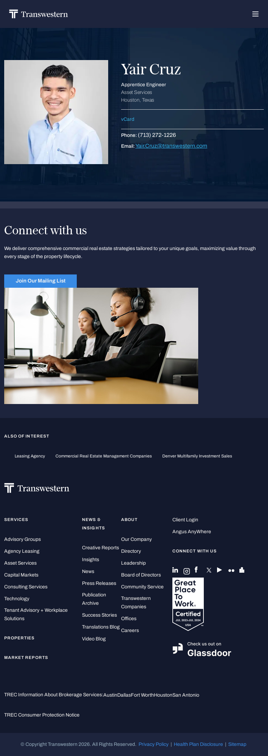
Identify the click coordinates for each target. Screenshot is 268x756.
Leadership (133, 563)
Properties (19, 638)
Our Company (136, 539)
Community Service (142, 586)
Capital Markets (21, 575)
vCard (127, 119)
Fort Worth (142, 695)
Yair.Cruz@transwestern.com (171, 146)
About (129, 519)
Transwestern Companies (136, 602)
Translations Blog (101, 627)
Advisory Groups (22, 539)
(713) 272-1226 (157, 135)
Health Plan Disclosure (198, 744)
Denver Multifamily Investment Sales (197, 456)
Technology (16, 598)
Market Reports (26, 657)
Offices (128, 618)
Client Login (185, 519)
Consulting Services (25, 586)
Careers (130, 630)
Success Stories (99, 615)
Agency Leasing (21, 551)
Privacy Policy (154, 744)
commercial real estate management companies (103, 456)
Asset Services (20, 563)
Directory (131, 551)
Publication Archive (94, 599)
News (88, 571)
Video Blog (94, 638)
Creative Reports (100, 547)
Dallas (124, 695)
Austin (110, 695)
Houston (163, 695)
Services (16, 519)
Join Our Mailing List (41, 281)
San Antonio (185, 695)
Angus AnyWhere (191, 531)
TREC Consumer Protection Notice (42, 715)
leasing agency (30, 456)
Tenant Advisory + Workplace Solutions (36, 614)
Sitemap (237, 744)
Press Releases (99, 583)
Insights (90, 559)
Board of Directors (141, 575)
